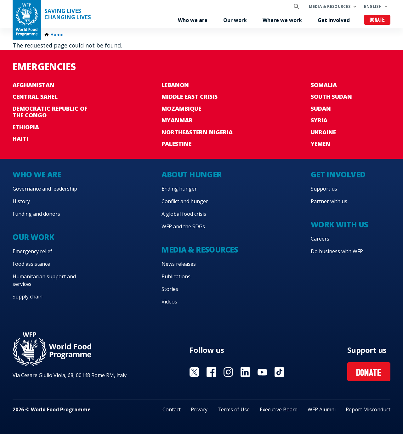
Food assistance (31, 263)
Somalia (324, 85)
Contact (171, 409)
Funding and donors (36, 213)
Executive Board (279, 409)
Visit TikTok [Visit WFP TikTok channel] (279, 372)
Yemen (320, 143)
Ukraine (323, 132)
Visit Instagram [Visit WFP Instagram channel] (228, 372)
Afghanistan (33, 85)
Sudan (321, 108)
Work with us (339, 224)
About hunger (191, 174)
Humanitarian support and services (44, 280)
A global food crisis (184, 213)
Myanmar (177, 120)
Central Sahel (35, 96)
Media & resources (329, 6)
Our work (235, 20)
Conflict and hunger (185, 201)
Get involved (334, 20)
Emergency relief (32, 251)
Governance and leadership (45, 188)
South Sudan (331, 96)
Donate (377, 20)
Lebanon (175, 85)
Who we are (192, 20)
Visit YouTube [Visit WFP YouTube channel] (262, 372)
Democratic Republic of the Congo (50, 112)
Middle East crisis (190, 96)
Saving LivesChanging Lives (67, 14)
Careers (320, 238)
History (21, 201)
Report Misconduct (368, 409)
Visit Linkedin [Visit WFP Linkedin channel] (245, 372)
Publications (176, 276)
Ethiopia (26, 127)
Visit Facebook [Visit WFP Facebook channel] (211, 372)
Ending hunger (179, 188)
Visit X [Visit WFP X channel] (194, 372)
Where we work (282, 20)
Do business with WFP (337, 251)
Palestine (176, 143)
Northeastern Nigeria (197, 132)
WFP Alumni (322, 409)
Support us (324, 188)
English (373, 6)
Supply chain (28, 296)
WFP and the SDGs (183, 226)
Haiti (20, 138)
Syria (319, 120)
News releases (179, 263)
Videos (169, 301)
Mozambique (181, 108)
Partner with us (329, 201)
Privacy (199, 409)
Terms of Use (234, 409)
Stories (170, 289)
